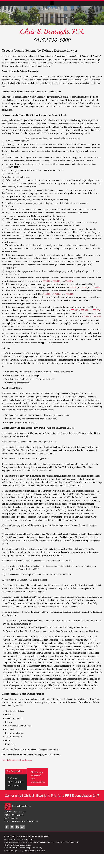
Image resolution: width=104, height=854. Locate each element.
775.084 (68, 281)
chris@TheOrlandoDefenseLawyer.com (21, 821)
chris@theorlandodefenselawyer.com (17, 845)
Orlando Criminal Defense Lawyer (17, 760)
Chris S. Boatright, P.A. (52, 31)
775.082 (46, 281)
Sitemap (47, 836)
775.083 (56, 281)
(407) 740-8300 (52, 40)
